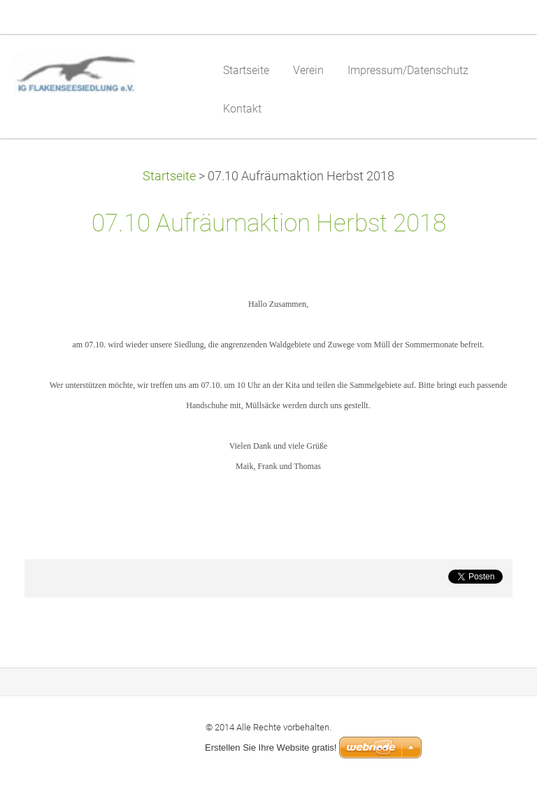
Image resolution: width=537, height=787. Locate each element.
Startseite (169, 176)
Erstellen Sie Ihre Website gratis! (270, 747)
